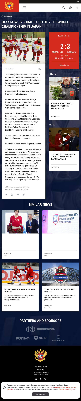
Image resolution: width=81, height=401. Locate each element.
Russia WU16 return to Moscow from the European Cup (62, 105)
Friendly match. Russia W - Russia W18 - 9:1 (19, 290)
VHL (34, 3)
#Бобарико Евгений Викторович (17, 189)
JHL (52, 3)
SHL (43, 3)
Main (40, 69)
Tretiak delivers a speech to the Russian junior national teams (63, 156)
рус (78, 2)
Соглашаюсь (40, 394)
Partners (63, 3)
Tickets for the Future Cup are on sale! (59, 290)
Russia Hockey (44, 7)
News (33, 7)
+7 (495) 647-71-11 (40, 367)
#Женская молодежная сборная (17, 187)
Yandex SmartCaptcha (67, 389)
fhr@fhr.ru (40, 369)
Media (55, 7)
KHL (25, 3)
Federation (48, 308)
